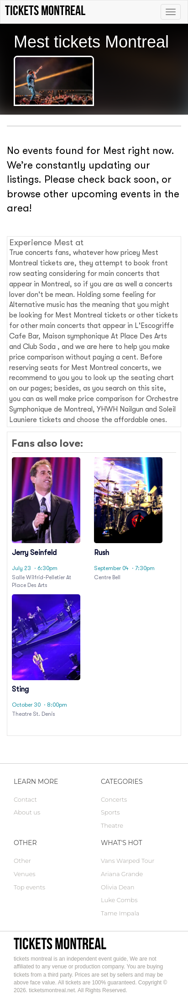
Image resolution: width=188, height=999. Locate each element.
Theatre (112, 825)
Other (22, 860)
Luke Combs (119, 900)
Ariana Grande (122, 873)
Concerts (114, 799)
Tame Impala (120, 913)
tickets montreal (60, 943)
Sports (110, 812)
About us (27, 812)
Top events (29, 887)
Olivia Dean (118, 887)
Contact (25, 799)
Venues (24, 873)
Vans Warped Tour (127, 860)
